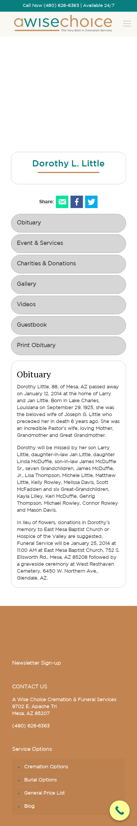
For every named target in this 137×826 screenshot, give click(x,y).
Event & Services (40, 243)
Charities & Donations (46, 264)
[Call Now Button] (120, 810)
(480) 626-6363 (31, 726)
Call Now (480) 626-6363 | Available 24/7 (68, 6)
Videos (26, 305)
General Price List (44, 793)
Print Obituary (36, 346)
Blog (29, 806)
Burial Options (40, 780)
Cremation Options (46, 767)
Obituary (29, 223)
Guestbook (31, 325)
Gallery (26, 284)
